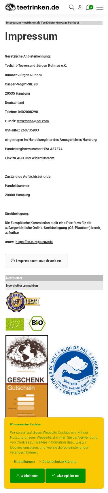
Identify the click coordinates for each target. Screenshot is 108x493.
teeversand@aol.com (33, 121)
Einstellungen (22, 462)
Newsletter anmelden (22, 286)
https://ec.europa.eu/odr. (34, 242)
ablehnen (27, 475)
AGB (20, 158)
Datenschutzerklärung (58, 462)
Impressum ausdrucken (36, 261)
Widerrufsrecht (43, 158)
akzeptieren (65, 475)
